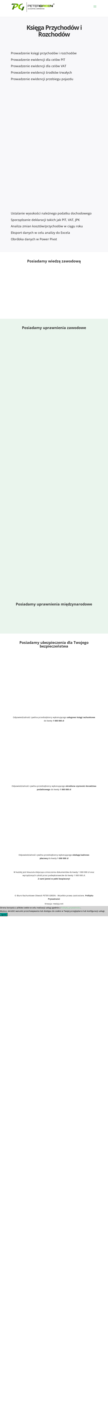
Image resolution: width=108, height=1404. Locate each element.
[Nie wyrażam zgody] (8, 915)
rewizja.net (58, 903)
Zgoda (3, 914)
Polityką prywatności (70, 907)
